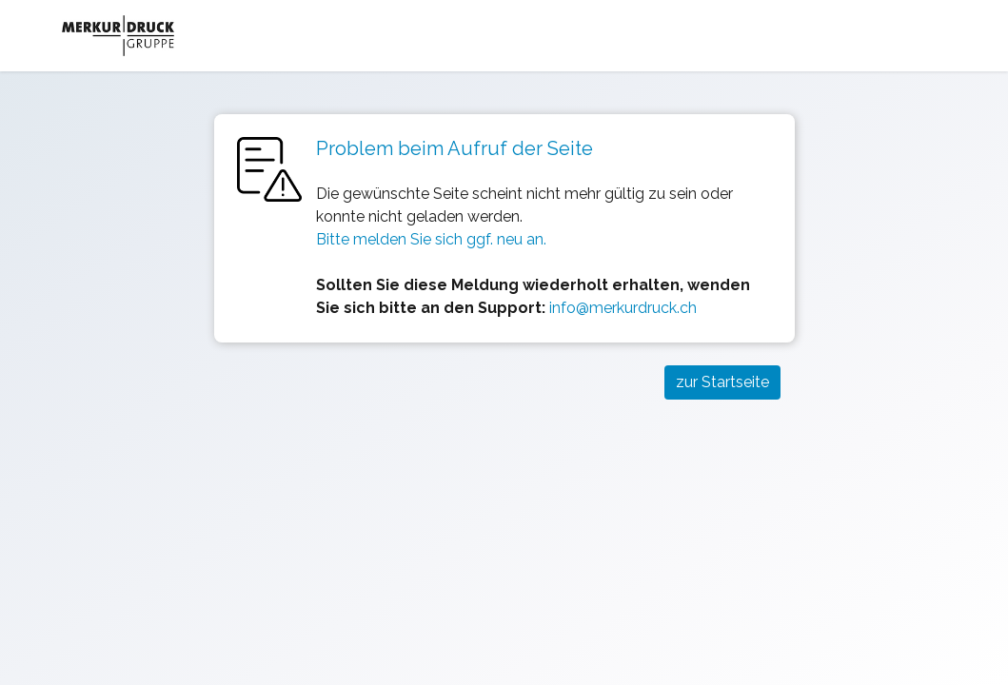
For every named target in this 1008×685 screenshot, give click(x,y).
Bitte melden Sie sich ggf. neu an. (431, 239)
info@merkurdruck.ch (623, 308)
